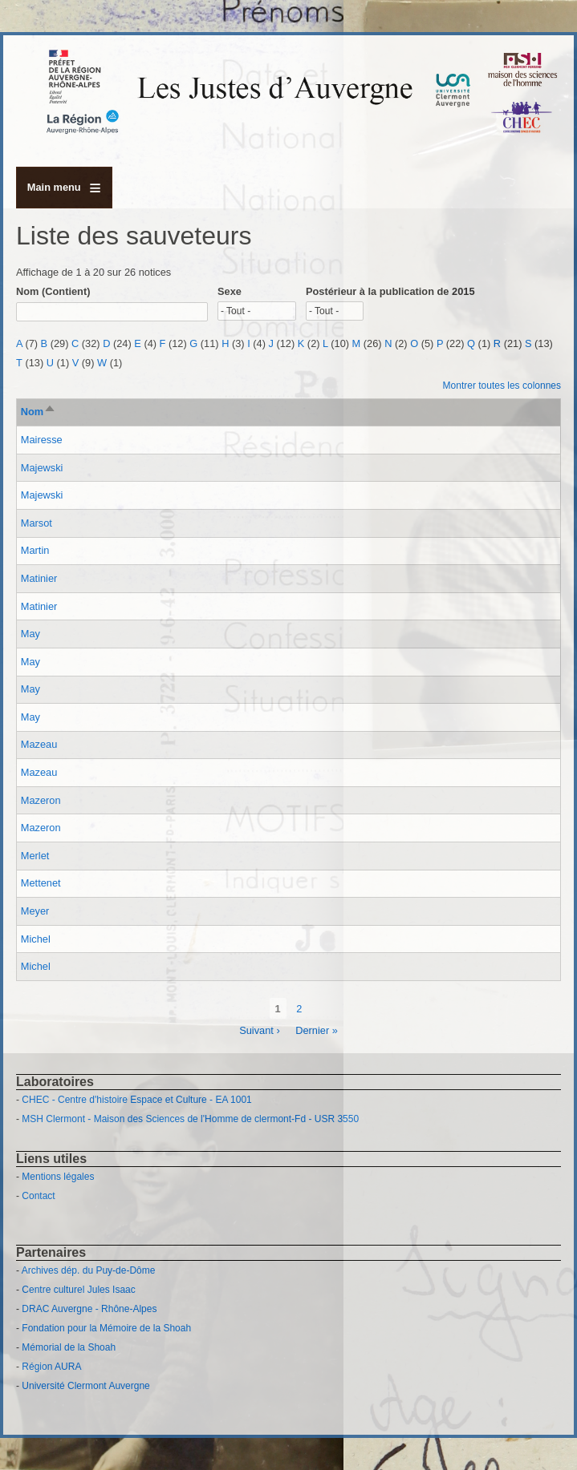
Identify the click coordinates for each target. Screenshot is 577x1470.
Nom (38, 412)
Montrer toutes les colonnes (502, 385)
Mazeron (41, 800)
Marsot (36, 523)
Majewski (42, 468)
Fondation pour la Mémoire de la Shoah (106, 1328)
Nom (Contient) (53, 291)
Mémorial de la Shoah (69, 1347)
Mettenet (41, 883)
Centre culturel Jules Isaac (78, 1289)
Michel (36, 939)
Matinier (39, 578)
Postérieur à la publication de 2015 (390, 291)
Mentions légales (58, 1176)
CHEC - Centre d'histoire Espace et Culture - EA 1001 (136, 1099)
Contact (38, 1195)
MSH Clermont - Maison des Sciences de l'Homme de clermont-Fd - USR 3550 (190, 1119)
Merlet (35, 856)
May (30, 634)
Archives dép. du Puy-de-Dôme (89, 1270)
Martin (35, 550)
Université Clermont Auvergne (85, 1385)
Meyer (35, 911)
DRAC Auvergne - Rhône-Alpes (89, 1309)
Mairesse (42, 440)
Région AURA (51, 1366)
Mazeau (39, 744)
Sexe (229, 291)
